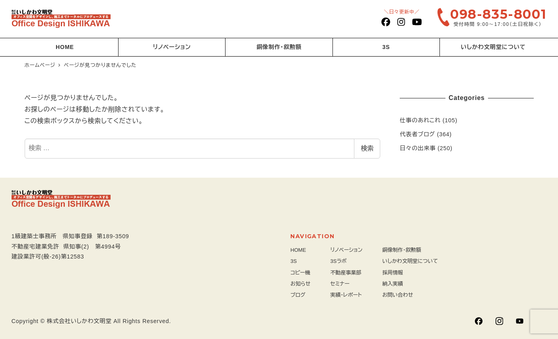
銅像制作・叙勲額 (401, 250)
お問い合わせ (397, 295)
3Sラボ (339, 261)
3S (293, 261)
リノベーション (347, 250)
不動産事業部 (346, 273)
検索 (367, 148)
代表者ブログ (417, 134)
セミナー (340, 284)
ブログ (297, 295)
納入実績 (392, 284)
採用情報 (392, 273)
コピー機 (300, 273)
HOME (298, 250)
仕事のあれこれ (420, 120)
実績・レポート (346, 295)
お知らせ (300, 284)
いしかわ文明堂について (410, 261)
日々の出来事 (418, 148)
